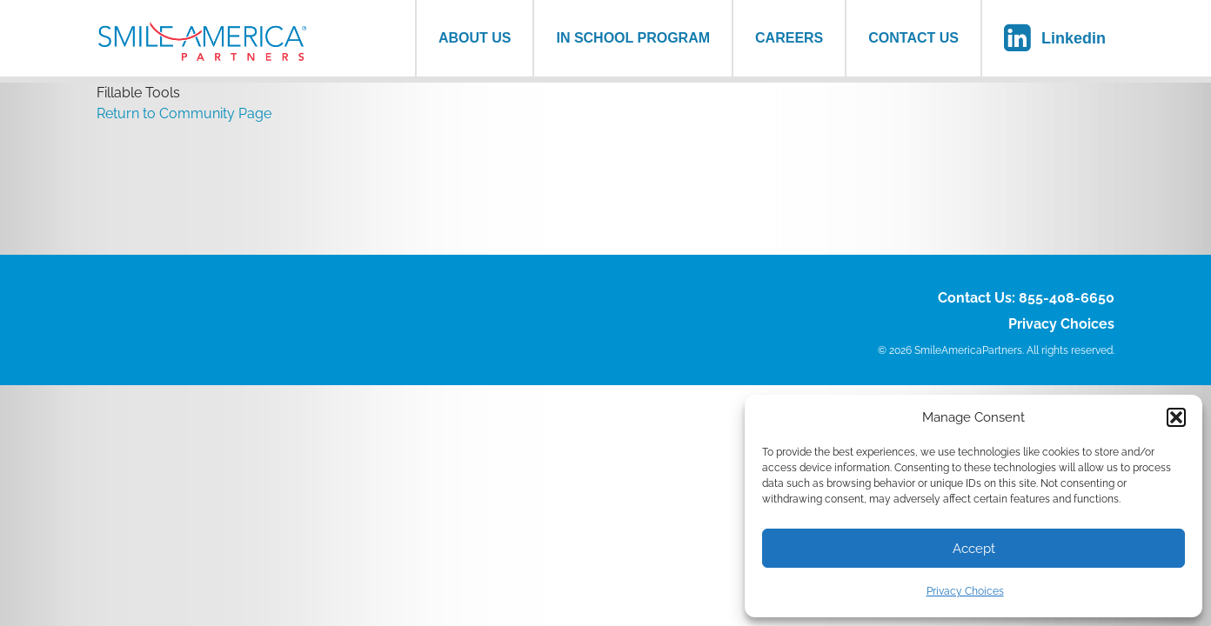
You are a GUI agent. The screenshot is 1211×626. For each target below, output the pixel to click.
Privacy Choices (965, 591)
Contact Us (913, 37)
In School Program (633, 37)
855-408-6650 (1066, 298)
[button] (1176, 417)
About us (475, 37)
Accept (974, 548)
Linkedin (1073, 38)
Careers (789, 37)
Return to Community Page (184, 113)
